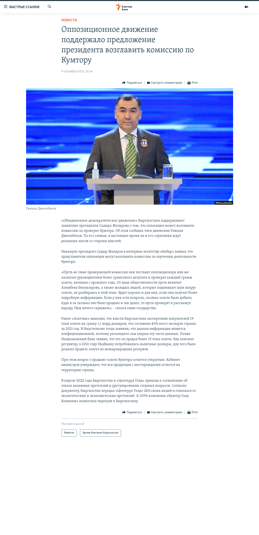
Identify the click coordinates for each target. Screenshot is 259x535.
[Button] (132, 83)
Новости (69, 20)
